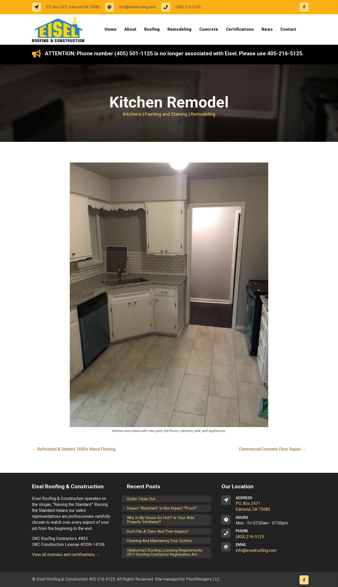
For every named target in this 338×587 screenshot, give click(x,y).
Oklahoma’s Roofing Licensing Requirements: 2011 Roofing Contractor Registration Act (165, 552)
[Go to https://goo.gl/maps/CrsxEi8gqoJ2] (263, 504)
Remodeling (203, 114)
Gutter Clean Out (141, 499)
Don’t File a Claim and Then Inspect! (157, 531)
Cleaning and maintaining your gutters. (160, 540)
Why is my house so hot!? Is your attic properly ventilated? (161, 519)
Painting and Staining (166, 114)
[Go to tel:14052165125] (183, 7)
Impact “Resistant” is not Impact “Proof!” (162, 508)
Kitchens (132, 114)
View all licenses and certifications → (66, 554)
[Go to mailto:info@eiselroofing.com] (133, 7)
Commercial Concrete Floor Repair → (272, 449)
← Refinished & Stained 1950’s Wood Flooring (74, 449)
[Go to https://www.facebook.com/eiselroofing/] (304, 7)
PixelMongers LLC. (203, 579)
